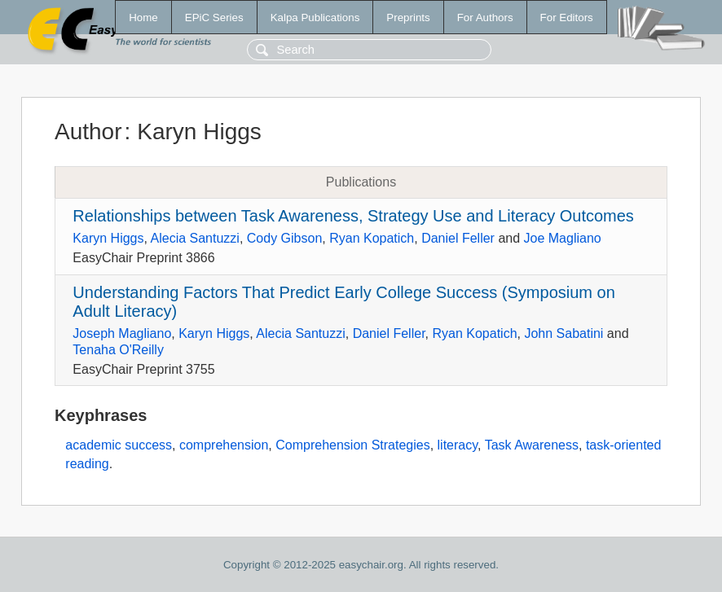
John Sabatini (563, 333)
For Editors (566, 17)
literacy (458, 445)
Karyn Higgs (108, 238)
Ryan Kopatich (371, 238)
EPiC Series (214, 17)
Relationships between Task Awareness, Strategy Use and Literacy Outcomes (353, 216)
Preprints (407, 17)
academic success (118, 445)
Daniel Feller (458, 238)
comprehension (223, 445)
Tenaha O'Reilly (118, 350)
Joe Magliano (562, 238)
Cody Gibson (285, 238)
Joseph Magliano (122, 333)
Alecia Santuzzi (195, 238)
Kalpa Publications (315, 17)
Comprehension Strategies (352, 445)
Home (143, 17)
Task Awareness (532, 445)
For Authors (485, 17)
